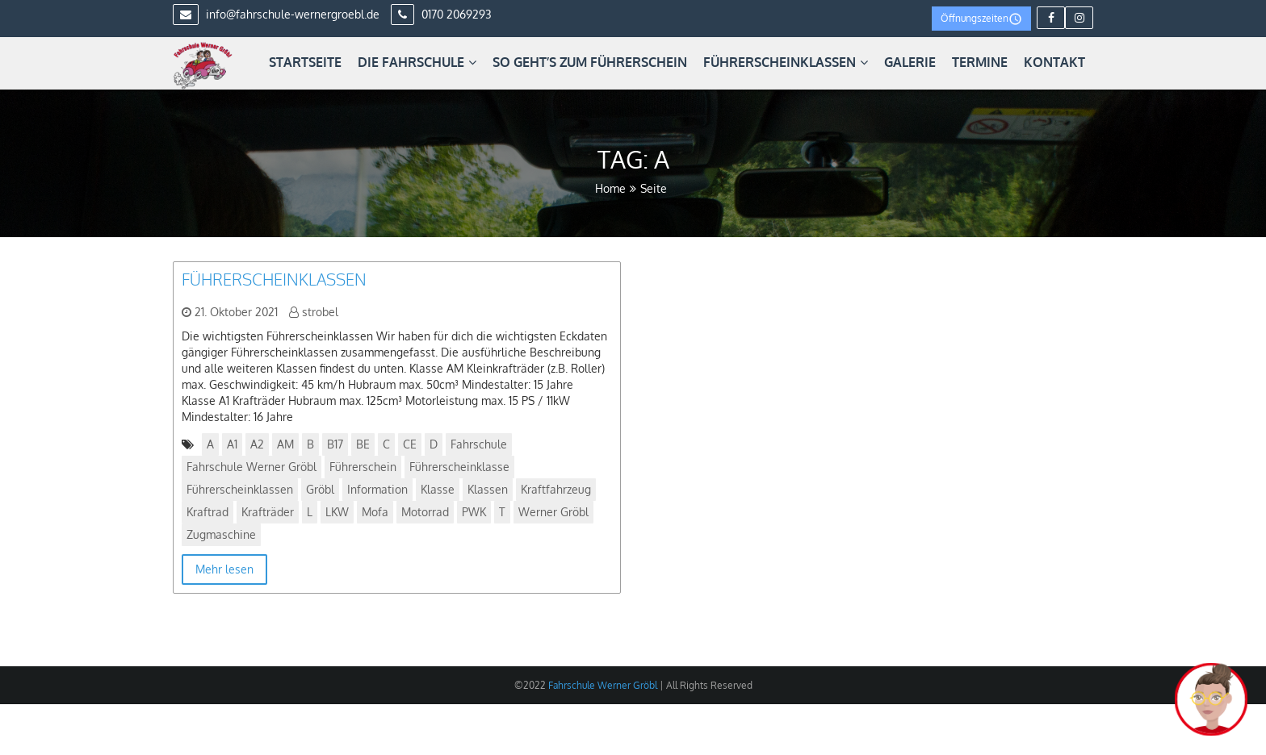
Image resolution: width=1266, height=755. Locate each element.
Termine (980, 62)
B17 (335, 444)
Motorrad (425, 512)
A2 (257, 444)
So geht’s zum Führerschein (590, 62)
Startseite (305, 62)
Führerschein (362, 466)
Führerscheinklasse (459, 466)
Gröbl (320, 489)
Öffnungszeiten (981, 19)
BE (363, 444)
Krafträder (267, 512)
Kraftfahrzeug (556, 489)
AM (285, 444)
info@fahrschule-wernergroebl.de (276, 14)
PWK (474, 512)
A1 (232, 444)
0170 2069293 (441, 14)
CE (410, 444)
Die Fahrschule (417, 62)
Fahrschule (479, 444)
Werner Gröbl (553, 512)
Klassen (487, 489)
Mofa (375, 512)
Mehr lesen (224, 569)
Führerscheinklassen (785, 62)
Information (377, 489)
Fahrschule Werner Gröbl (251, 466)
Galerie (910, 62)
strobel (320, 312)
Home (610, 188)
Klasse (438, 489)
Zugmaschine (221, 534)
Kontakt (1054, 62)
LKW (337, 512)
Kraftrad (207, 512)
